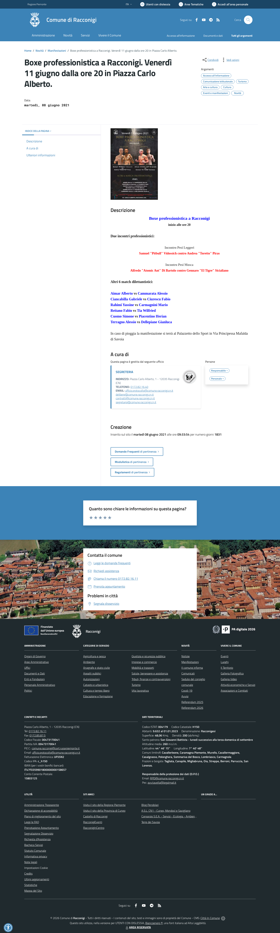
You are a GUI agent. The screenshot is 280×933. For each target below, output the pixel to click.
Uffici (27, 668)
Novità (40, 50)
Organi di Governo (35, 656)
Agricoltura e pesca (94, 656)
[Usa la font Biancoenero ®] (155, 4)
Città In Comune (210, 918)
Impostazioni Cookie (36, 868)
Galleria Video (229, 679)
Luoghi (225, 662)
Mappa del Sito (33, 891)
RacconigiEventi (92, 822)
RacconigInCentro (93, 828)
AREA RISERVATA (138, 927)
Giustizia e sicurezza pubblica (148, 656)
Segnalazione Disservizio (38, 833)
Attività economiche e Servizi (238, 685)
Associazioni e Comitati (234, 690)
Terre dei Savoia (150, 822)
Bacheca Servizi (33, 845)
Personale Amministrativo (39, 685)
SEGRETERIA (124, 371)
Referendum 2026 (192, 708)
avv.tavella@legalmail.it (162, 782)
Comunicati (188, 673)
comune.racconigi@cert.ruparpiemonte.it (56, 748)
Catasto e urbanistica (95, 685)
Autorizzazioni (91, 679)
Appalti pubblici (92, 673)
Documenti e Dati (34, 673)
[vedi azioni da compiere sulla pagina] (230, 60)
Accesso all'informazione (181, 36)
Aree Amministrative (36, 662)
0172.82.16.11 (37, 731)
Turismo (136, 685)
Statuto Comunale (35, 850)
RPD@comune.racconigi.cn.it (167, 778)
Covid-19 (186, 690)
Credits (28, 873)
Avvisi (184, 696)
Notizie (185, 656)
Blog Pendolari (150, 805)
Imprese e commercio (144, 662)
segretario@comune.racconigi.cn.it (136, 402)
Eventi (224, 656)
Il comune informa (192, 668)
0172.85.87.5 (37, 735)
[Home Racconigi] (62, 20)
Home (27, 50)
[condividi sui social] (210, 60)
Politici (28, 690)
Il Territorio (227, 668)
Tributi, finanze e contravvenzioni (151, 679)
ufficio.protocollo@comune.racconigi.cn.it (149, 390)
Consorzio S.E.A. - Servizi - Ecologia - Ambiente (169, 816)
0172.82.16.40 (139, 387)
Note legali (30, 862)
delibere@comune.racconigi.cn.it (135, 394)
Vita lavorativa (140, 690)
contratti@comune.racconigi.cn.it (135, 398)
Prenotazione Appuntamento (41, 828)
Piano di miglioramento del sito (42, 816)
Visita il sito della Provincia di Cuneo (104, 810)
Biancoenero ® (154, 923)
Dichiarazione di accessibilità (41, 810)
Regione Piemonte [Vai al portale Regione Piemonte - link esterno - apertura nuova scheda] (37, 4)
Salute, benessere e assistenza (150, 673)
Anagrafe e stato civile (96, 668)
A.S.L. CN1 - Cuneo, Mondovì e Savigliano (165, 810)
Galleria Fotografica (232, 673)
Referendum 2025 (192, 702)
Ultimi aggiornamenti (36, 879)
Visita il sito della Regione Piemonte (104, 805)
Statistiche (30, 885)
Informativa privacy (35, 856)
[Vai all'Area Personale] (230, 4)
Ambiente (89, 662)
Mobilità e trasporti (143, 668)
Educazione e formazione (98, 696)
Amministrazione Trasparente (41, 805)
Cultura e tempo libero (96, 690)
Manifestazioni (57, 50)
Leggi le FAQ (31, 822)
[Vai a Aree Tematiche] (191, 4)
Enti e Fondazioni (34, 679)
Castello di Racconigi (95, 816)
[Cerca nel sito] (248, 20)
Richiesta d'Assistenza (37, 839)
